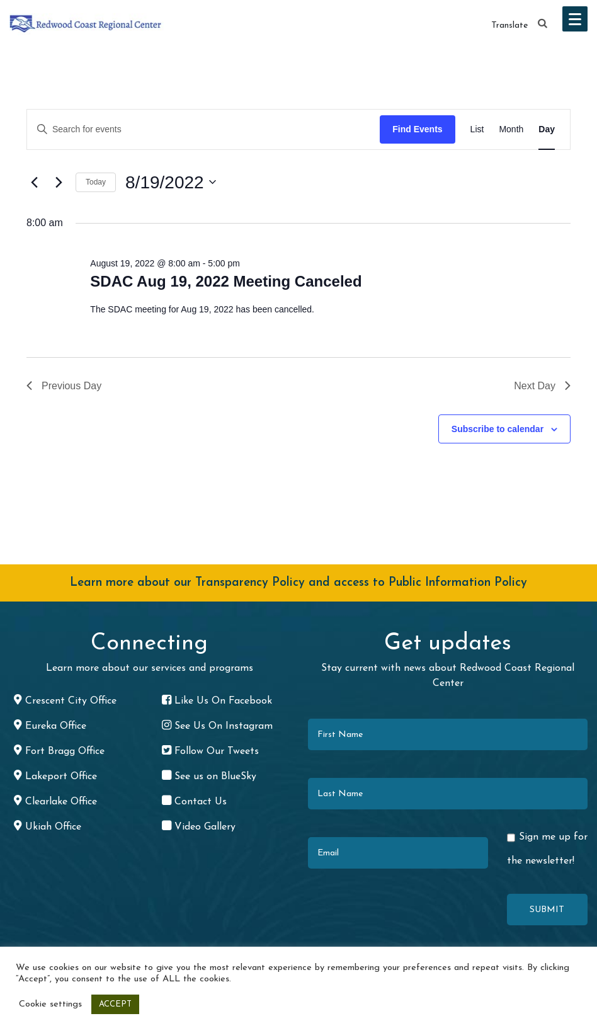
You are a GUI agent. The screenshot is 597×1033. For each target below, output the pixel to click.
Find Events (417, 129)
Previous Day (63, 385)
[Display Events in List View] (477, 129)
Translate (509, 25)
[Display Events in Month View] (511, 129)
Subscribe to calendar (497, 429)
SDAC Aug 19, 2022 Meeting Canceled (225, 281)
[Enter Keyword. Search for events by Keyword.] (203, 129)
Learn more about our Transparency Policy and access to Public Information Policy (298, 583)
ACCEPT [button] (115, 1004)
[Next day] (58, 182)
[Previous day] (34, 182)
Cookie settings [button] (50, 1004)
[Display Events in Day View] (546, 129)
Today (96, 182)
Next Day (542, 385)
